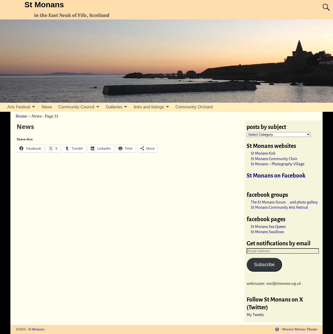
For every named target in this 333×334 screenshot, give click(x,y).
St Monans (44, 4)
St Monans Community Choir (274, 159)
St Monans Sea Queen (268, 227)
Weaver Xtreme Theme (299, 329)
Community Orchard (194, 107)
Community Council (76, 107)
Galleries (114, 107)
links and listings (149, 107)
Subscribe (264, 264)
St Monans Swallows (267, 232)
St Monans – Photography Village (277, 164)
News (47, 107)
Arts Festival (18, 107)
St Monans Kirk (263, 153)
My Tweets (255, 315)
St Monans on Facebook (276, 176)
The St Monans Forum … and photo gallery (284, 202)
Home (21, 116)
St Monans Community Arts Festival (279, 207)
